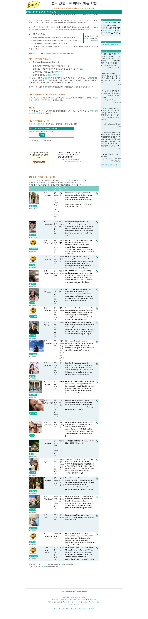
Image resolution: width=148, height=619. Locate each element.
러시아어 (73, 602)
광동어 (60, 602)
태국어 (79, 602)
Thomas (34, 249)
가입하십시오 (108, 30)
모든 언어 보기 (74, 604)
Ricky (33, 335)
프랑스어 (69, 599)
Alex (32, 542)
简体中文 (79, 14)
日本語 (91, 14)
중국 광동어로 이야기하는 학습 (46, 12)
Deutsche (71, 14)
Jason (33, 491)
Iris (32, 435)
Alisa (32, 284)
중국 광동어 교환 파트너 (37, 124)
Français (52, 14)
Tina (32, 376)
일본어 (88, 599)
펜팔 (80, 69)
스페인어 (63, 599)
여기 (30, 141)
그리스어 (92, 602)
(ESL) (57, 599)
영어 (54, 599)
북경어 (55, 602)
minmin (33, 528)
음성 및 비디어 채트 (52, 75)
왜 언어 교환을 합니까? (54, 53)
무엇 (112, 22)
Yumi (32, 472)
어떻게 (103, 28)
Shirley (33, 316)
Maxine (33, 354)
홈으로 (28, 12)
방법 (90, 78)
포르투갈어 (66, 602)
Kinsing (33, 556)
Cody (33, 510)
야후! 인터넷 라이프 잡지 (109, 44)
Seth (32, 235)
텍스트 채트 (58, 72)
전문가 (46, 78)
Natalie (33, 413)
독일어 (83, 599)
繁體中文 (85, 14)
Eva (32, 302)
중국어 (50, 602)
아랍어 (97, 602)
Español (64, 14)
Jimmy (33, 206)
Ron (32, 265)
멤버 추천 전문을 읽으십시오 (111, 165)
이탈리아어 (76, 599)
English (58, 14)
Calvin (33, 395)
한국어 (96, 14)
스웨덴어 (85, 602)
